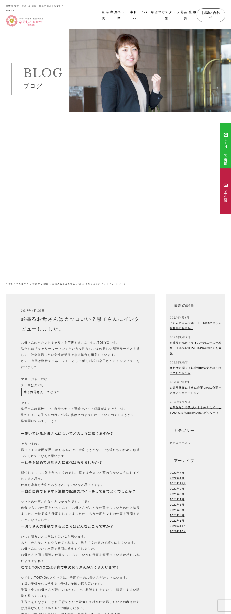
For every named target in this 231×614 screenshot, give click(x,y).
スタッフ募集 (174, 15)
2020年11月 (178, 526)
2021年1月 (177, 520)
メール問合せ (225, 191)
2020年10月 (178, 531)
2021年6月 (177, 504)
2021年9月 (177, 488)
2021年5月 (177, 510)
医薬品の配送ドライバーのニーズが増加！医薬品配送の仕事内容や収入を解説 (195, 348)
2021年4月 (177, 515)
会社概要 (190, 15)
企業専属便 (109, 15)
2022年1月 (177, 478)
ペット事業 (125, 15)
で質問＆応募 (225, 145)
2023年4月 (177, 472)
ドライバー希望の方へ (149, 15)
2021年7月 (177, 499)
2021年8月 (177, 494)
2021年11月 (178, 483)
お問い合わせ (211, 15)
